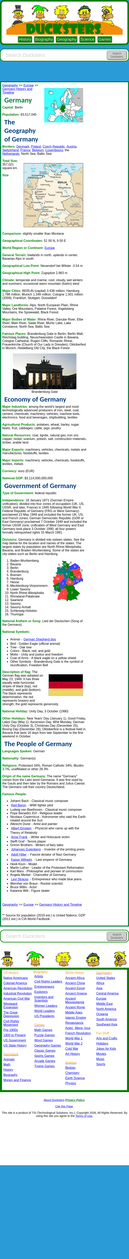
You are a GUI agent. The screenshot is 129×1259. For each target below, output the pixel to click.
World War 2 (74, 1043)
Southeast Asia (106, 1024)
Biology (70, 1067)
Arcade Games (44, 1061)
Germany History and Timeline (60, 904)
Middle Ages (73, 1012)
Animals (8, 1059)
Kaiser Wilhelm (21, 859)
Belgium (38, 150)
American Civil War (16, 998)
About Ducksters (53, 1100)
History (25, 39)
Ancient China (75, 983)
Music (100, 1059)
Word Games (43, 1040)
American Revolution (17, 988)
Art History (72, 1054)
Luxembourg (54, 150)
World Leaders (44, 1011)
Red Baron (18, 805)
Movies (101, 1054)
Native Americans (15, 978)
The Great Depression (11, 1014)
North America (106, 1009)
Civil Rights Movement (11, 1023)
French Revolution (78, 1033)
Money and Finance (17, 1080)
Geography (66, 39)
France (25, 150)
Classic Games (44, 1050)
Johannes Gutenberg (25, 849)
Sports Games (44, 1056)
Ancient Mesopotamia (74, 1000)
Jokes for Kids (106, 1048)
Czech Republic (54, 146)
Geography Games (47, 1045)
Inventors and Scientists (43, 998)
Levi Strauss (19, 879)
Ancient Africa (75, 978)
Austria (71, 146)
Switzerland (10, 150)
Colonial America (15, 983)
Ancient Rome (75, 1007)
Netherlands (10, 153)
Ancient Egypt (75, 988)
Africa (100, 983)
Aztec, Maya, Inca (77, 1028)
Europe (28, 85)
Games (104, 39)
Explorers (41, 992)
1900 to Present (14, 1035)
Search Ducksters (117, 55)
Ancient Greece (76, 993)
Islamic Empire (75, 1017)
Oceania (102, 1014)
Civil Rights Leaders (48, 981)
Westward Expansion (10, 1005)
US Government (14, 1040)
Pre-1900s (10, 1030)
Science (87, 39)
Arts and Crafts (106, 1038)
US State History (15, 1045)
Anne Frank (19, 837)
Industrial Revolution (17, 993)
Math (6, 1064)
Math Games (43, 1030)
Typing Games (44, 1066)
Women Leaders (45, 1005)
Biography (44, 39)
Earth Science (75, 1078)
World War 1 (74, 1038)
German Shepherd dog (40, 639)
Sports (100, 1064)
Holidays (102, 1043)
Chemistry (72, 1073)
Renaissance (74, 1023)
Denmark (22, 146)
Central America (107, 993)
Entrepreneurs (44, 986)
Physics (70, 1083)
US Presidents (44, 1016)
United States (105, 978)
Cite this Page (64, 1106)
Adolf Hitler (18, 854)
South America (106, 1019)
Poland (36, 146)
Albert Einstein (21, 828)
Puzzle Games (44, 1035)
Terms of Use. (84, 1116)
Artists (38, 976)
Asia (99, 988)
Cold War (71, 1048)
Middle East (104, 1003)
